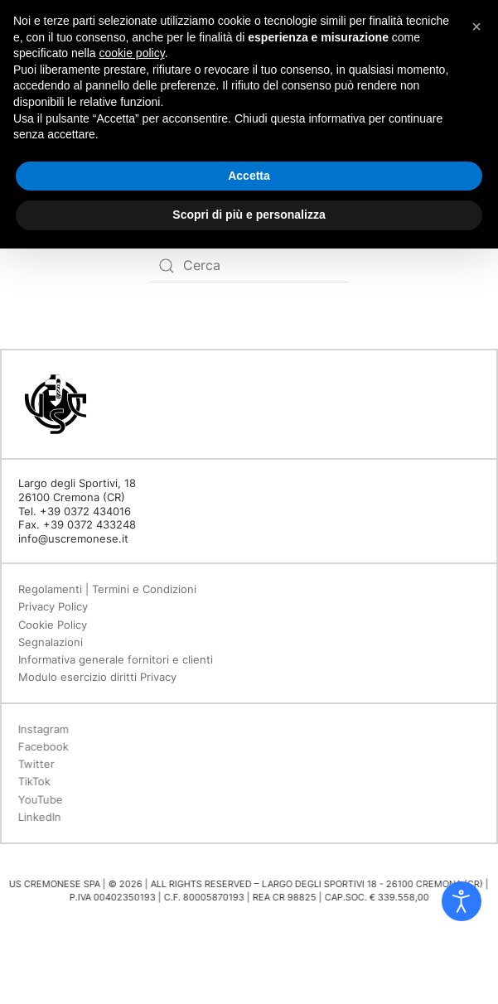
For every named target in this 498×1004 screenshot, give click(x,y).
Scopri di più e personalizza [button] (248, 214)
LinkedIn (38, 816)
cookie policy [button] (132, 53)
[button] (476, 26)
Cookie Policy (52, 624)
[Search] (249, 265)
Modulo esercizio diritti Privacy (97, 676)
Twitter (35, 763)
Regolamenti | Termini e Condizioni (107, 589)
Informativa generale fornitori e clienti (115, 659)
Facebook (42, 746)
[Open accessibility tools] (461, 901)
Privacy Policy (53, 606)
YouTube (39, 799)
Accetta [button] (249, 175)
